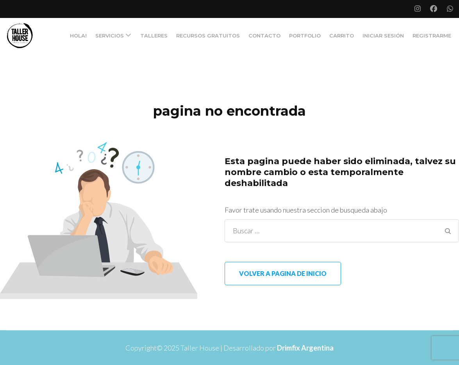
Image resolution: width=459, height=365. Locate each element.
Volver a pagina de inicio (283, 273)
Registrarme (432, 35)
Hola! (78, 35)
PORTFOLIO (305, 35)
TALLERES (154, 35)
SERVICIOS (109, 35)
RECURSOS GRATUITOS (208, 35)
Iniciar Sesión (383, 35)
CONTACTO (264, 35)
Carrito (341, 35)
